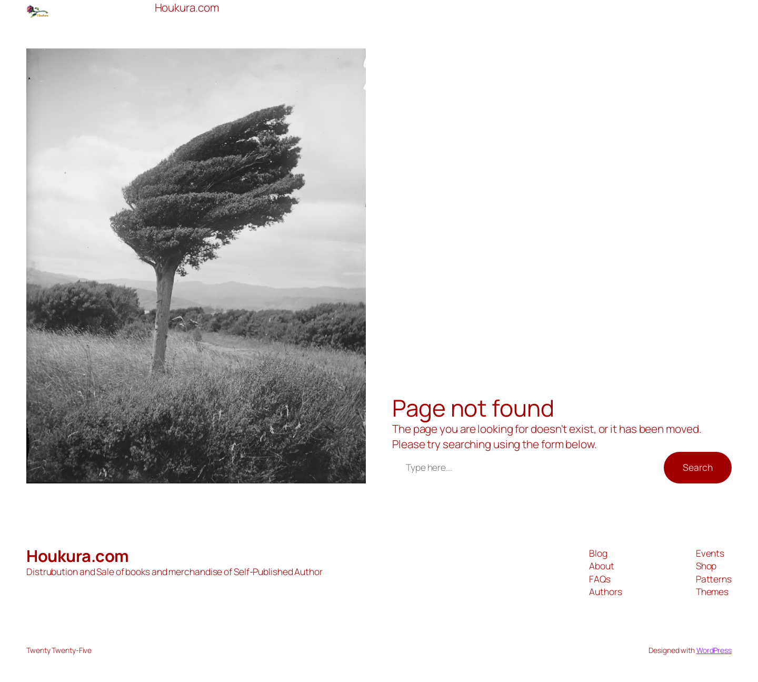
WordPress (714, 650)
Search (698, 467)
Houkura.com (77, 556)
